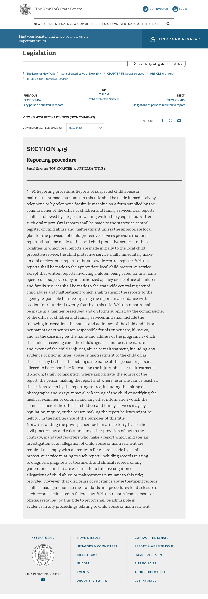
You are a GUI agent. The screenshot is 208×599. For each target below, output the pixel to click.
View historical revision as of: (43, 132)
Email (179, 125)
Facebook (162, 125)
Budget (83, 568)
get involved (159, 10)
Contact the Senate (151, 542)
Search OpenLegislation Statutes (160, 69)
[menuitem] (30, 25)
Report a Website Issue (154, 551)
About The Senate (157, 25)
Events (129, 25)
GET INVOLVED (146, 585)
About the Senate (92, 585)
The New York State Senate (58, 10)
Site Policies (145, 568)
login (183, 10)
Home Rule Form (148, 559)
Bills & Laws (106, 25)
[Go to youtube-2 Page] (43, 584)
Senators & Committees (69, 25)
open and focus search (183, 26)
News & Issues (30, 25)
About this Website (151, 577)
